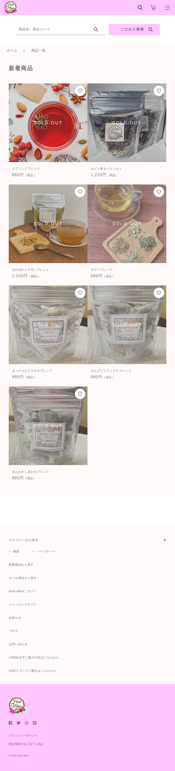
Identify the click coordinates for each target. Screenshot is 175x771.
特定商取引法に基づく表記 (26, 744)
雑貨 (16, 551)
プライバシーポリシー (23, 735)
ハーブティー (46, 551)
